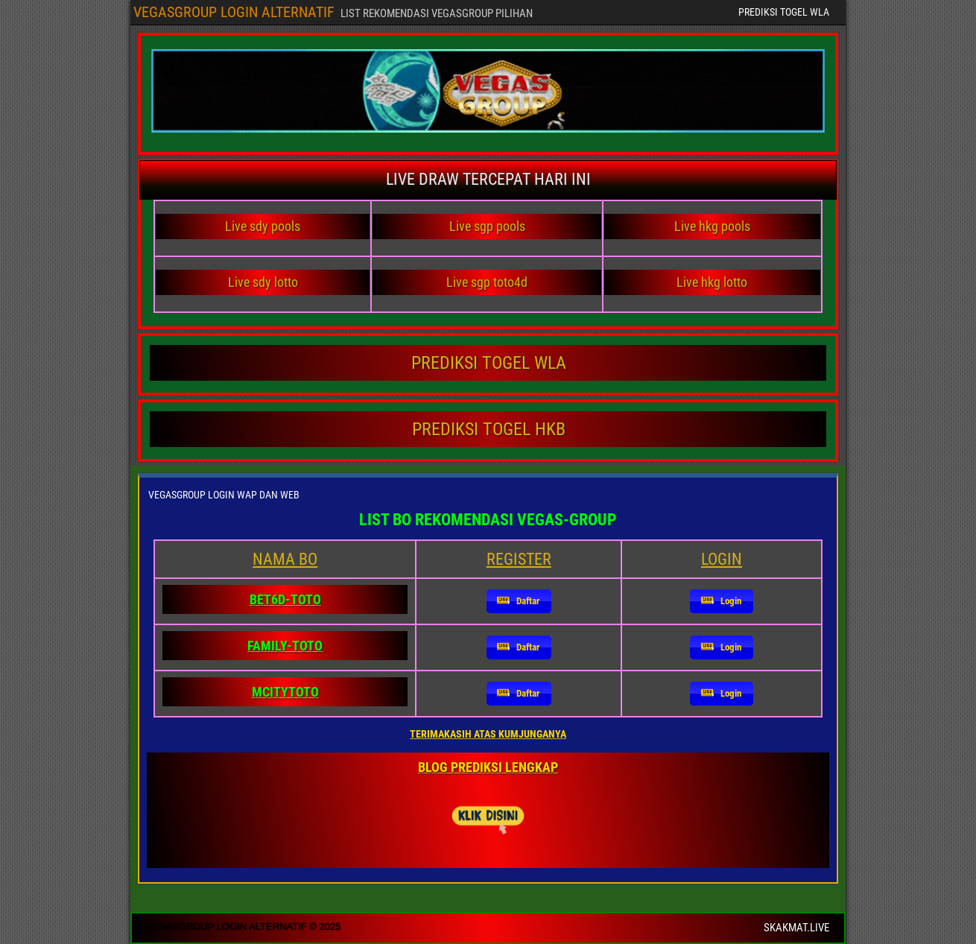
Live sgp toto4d (486, 282)
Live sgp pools (487, 226)
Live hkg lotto (711, 282)
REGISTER (519, 559)
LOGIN (721, 559)
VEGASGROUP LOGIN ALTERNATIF (234, 12)
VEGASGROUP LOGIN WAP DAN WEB (224, 495)
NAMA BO (285, 559)
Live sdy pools (262, 226)
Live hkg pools (712, 226)
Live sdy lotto (263, 282)
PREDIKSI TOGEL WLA (783, 12)
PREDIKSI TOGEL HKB (488, 429)
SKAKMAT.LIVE (796, 927)
